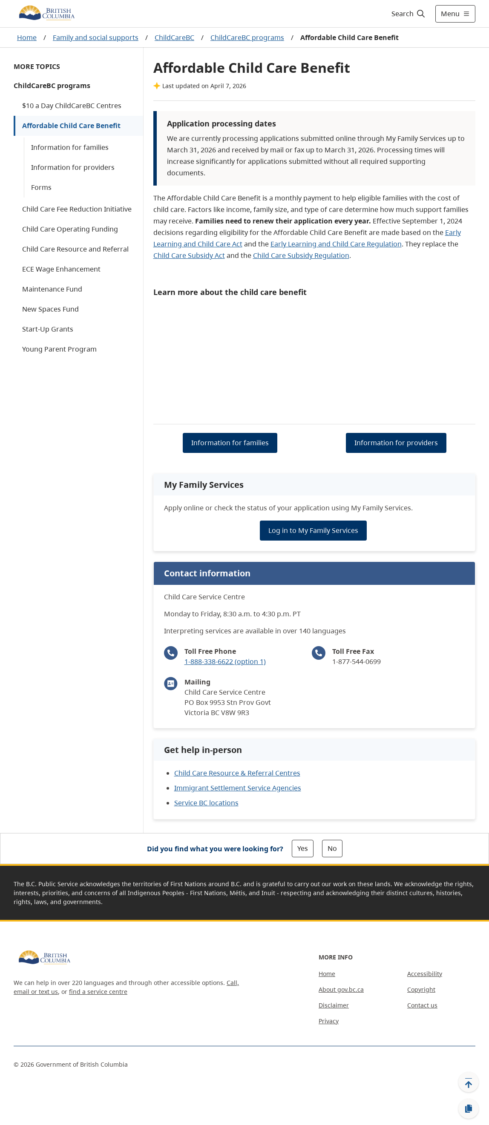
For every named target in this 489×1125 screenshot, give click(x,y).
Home (27, 37)
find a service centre (98, 992)
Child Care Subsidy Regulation (301, 255)
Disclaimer (334, 1005)
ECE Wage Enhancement (61, 269)
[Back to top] (468, 1082)
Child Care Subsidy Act (189, 255)
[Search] (409, 13)
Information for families (70, 147)
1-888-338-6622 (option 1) (225, 661)
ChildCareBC (174, 37)
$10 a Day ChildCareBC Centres (71, 105)
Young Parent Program (59, 349)
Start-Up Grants (47, 329)
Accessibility (424, 974)
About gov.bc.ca (341, 989)
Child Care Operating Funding (70, 229)
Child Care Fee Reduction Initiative (77, 209)
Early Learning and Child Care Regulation (336, 244)
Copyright (421, 989)
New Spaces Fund (50, 309)
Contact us (422, 1005)
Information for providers (73, 167)
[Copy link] (468, 1109)
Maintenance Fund (52, 289)
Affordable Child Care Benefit (71, 125)
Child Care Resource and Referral (75, 249)
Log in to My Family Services (313, 530)
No (332, 848)
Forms (41, 187)
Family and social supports (95, 37)
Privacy (329, 1021)
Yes (302, 848)
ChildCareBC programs (247, 37)
